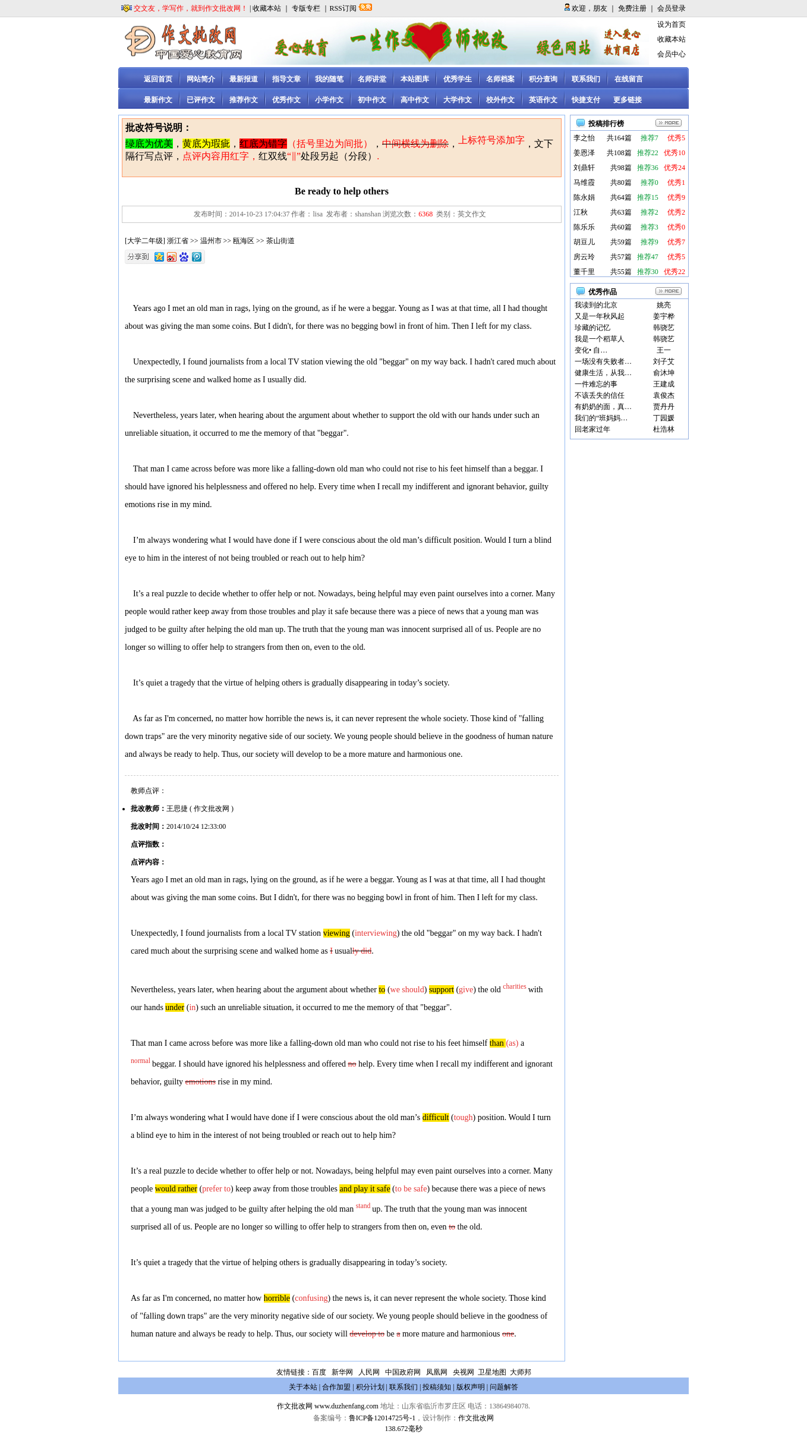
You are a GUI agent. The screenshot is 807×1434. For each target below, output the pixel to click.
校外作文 (500, 100)
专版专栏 (306, 8)
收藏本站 (267, 8)
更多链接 (627, 100)
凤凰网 (436, 1372)
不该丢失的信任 (600, 395)
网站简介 (201, 79)
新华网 (342, 1372)
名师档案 (500, 79)
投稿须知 (437, 1387)
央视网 (463, 1372)
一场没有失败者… (603, 361)
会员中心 (671, 54)
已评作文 (201, 100)
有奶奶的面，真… (603, 406)
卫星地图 (492, 1372)
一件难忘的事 (596, 384)
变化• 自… (591, 350)
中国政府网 (403, 1372)
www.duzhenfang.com (346, 1406)
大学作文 (457, 100)
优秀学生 (457, 79)
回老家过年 (592, 429)
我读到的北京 (596, 305)
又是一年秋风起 (600, 316)
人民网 (369, 1372)
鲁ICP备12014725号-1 (382, 1418)
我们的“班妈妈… (601, 418)
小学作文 (329, 100)
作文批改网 (295, 1406)
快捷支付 (586, 100)
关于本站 (303, 1387)
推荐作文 (243, 100)
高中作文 (415, 100)
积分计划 (370, 1387)
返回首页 (158, 79)
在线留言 (628, 79)
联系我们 (586, 79)
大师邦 (519, 1372)
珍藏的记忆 (592, 327)
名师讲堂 (372, 79)
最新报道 (243, 79)
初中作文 (372, 100)
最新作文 (158, 100)
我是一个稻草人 (600, 339)
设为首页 (671, 24)
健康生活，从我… (603, 373)
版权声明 (470, 1387)
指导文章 (286, 79)
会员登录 (671, 8)
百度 (319, 1372)
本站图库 (415, 79)
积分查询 (543, 79)
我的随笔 (329, 79)
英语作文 (543, 100)
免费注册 (632, 8)
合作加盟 (336, 1387)
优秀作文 (286, 100)
